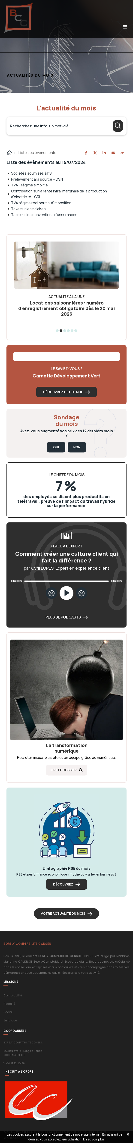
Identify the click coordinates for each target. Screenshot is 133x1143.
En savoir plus (94, 1139)
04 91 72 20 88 (15, 1063)
